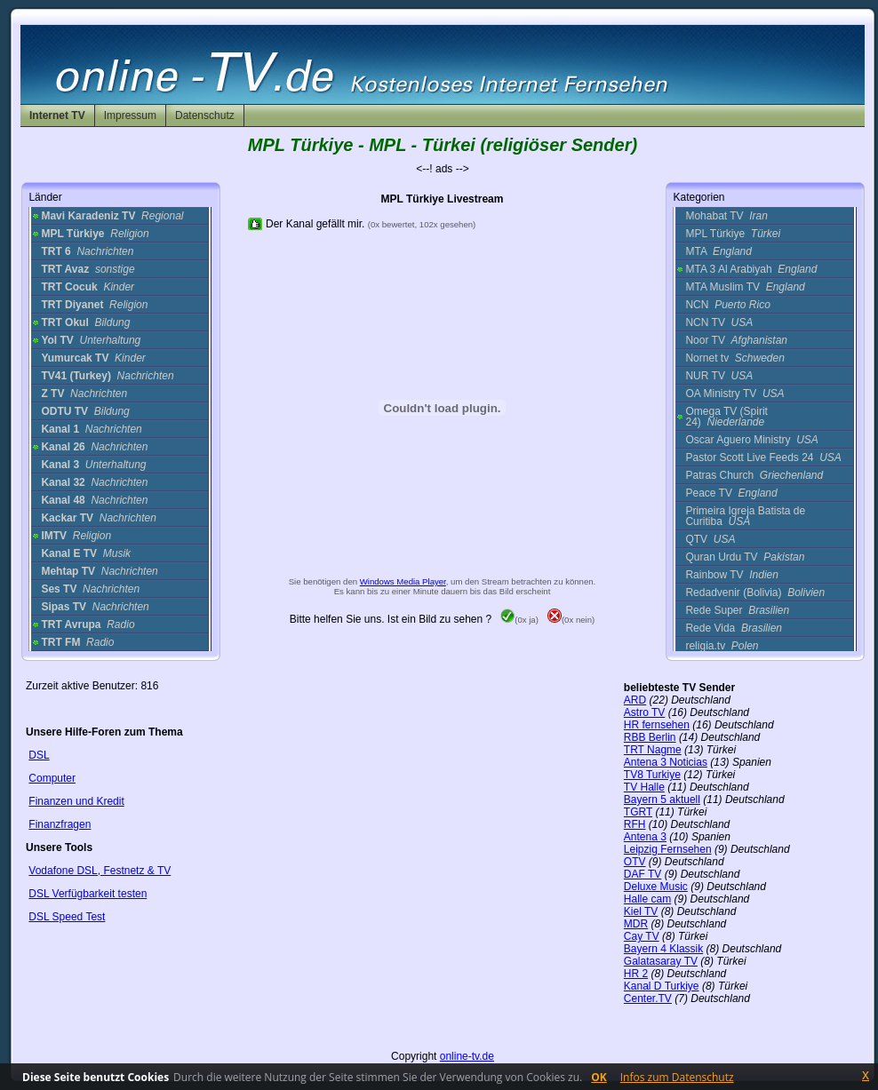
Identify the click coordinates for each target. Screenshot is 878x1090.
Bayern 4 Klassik (663, 949)
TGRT (638, 812)
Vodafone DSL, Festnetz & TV (99, 870)
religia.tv (721, 646)
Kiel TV (641, 911)
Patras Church (754, 475)
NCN (727, 304)
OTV (635, 861)
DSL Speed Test (66, 917)
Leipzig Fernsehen (668, 849)
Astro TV (644, 712)
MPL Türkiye (732, 233)
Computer (52, 778)
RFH (635, 824)
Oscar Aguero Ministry (751, 440)
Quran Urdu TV (744, 557)
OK (599, 1077)
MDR (636, 924)
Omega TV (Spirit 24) (726, 416)
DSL (38, 755)
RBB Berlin (650, 737)
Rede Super (737, 610)
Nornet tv (734, 358)
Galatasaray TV (661, 961)
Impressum (130, 115)
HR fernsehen (657, 725)
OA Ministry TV (734, 393)
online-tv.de (467, 1056)
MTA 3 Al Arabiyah (751, 269)
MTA (718, 251)
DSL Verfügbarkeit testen (87, 893)
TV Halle (644, 787)
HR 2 (636, 973)
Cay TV (641, 936)
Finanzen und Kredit (76, 801)
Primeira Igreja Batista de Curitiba (745, 516)
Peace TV (731, 493)
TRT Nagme (653, 750)
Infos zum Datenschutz (677, 1077)
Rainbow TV (731, 575)
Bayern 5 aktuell (662, 799)
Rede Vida (733, 628)
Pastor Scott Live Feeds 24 (763, 457)
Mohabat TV (726, 216)
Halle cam (647, 899)
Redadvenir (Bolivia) (755, 592)
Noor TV (736, 340)
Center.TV (648, 998)
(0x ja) (519, 620)
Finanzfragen (59, 824)
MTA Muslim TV (744, 287)
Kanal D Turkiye (661, 986)
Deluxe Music (656, 886)
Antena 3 (645, 837)
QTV (710, 539)
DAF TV (642, 874)
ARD (635, 700)
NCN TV (719, 322)
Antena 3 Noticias (665, 762)
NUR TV (719, 376)
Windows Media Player (403, 581)
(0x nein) (571, 620)
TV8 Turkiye (652, 774)
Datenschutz (205, 115)
